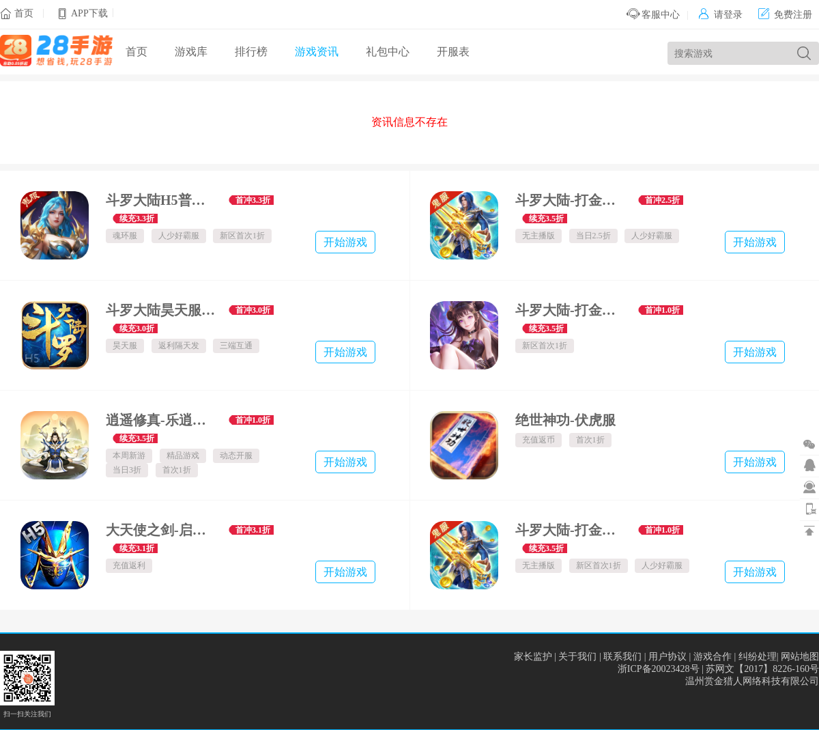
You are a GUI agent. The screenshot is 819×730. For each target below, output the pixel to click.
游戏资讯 (317, 51)
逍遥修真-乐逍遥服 (162, 419)
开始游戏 (345, 242)
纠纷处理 (757, 656)
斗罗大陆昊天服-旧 (162, 310)
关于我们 (577, 656)
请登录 (720, 15)
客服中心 (653, 15)
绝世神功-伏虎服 (565, 419)
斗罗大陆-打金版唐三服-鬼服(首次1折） (571, 529)
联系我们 (622, 656)
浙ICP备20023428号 (659, 669)
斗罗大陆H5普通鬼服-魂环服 (162, 200)
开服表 (453, 51)
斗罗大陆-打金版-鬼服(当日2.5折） (571, 200)
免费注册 (785, 15)
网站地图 (800, 656)
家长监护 (533, 656)
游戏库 (191, 51)
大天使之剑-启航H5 (162, 529)
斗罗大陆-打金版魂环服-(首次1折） (571, 310)
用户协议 (667, 656)
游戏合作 (712, 656)
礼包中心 (388, 51)
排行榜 (251, 51)
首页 (23, 13)
